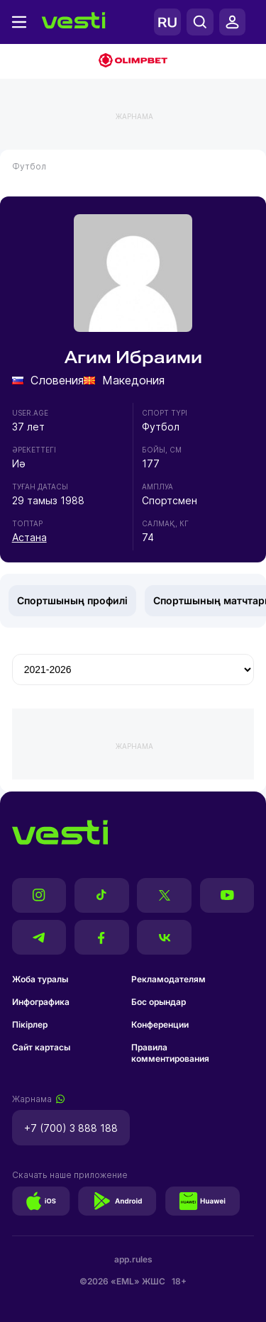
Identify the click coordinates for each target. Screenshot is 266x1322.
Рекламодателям (168, 979)
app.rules (133, 1259)
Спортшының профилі (72, 600)
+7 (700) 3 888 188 (71, 1128)
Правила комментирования (170, 1053)
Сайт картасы (41, 1047)
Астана (29, 537)
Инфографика (41, 1001)
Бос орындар (158, 1001)
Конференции (160, 1024)
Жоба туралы (40, 979)
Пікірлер (30, 1024)
